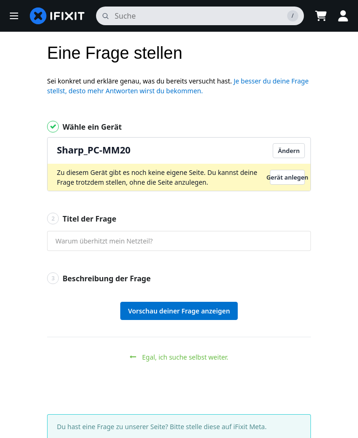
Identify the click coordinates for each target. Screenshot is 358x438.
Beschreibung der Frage (99, 278)
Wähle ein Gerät (84, 126)
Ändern (289, 150)
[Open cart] (320, 15)
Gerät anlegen (287, 177)
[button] (14, 15)
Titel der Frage (81, 218)
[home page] (57, 15)
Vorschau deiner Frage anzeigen (179, 310)
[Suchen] (200, 16)
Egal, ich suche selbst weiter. (179, 357)
